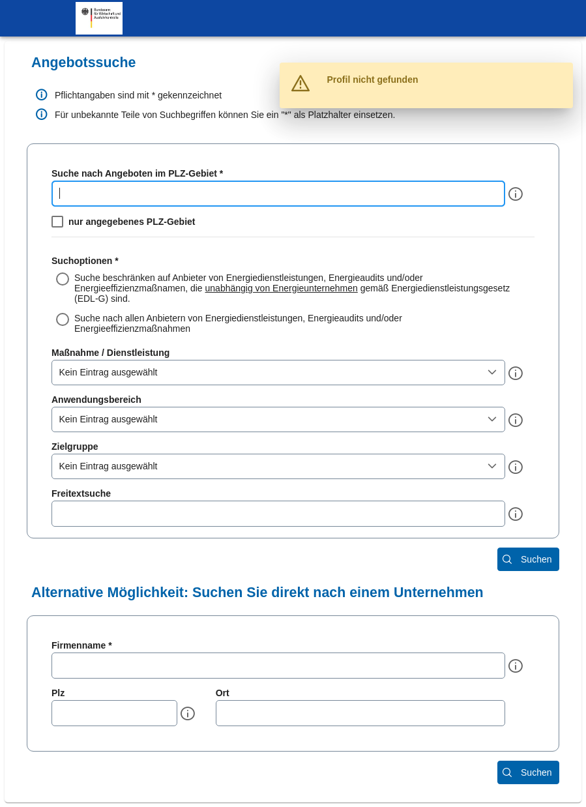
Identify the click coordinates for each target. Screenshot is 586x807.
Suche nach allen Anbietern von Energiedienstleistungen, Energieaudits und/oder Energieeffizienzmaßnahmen (238, 323)
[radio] (293, 288)
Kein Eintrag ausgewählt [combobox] (108, 372)
